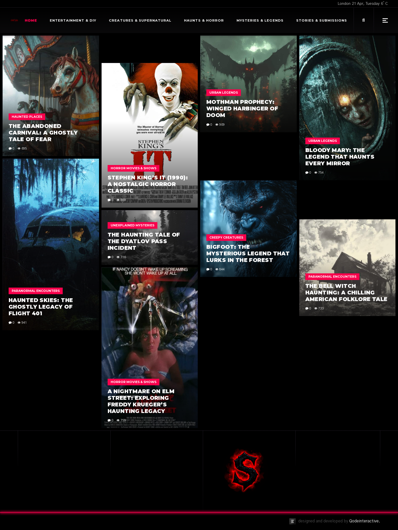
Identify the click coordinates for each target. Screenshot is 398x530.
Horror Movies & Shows (133, 168)
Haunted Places (27, 117)
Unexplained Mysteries (132, 225)
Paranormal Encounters (36, 291)
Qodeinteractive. (364, 521)
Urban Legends (223, 92)
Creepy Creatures (226, 237)
